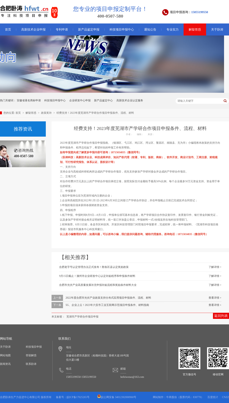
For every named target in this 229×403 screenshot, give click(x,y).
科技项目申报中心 (122, 29)
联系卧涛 (31, 364)
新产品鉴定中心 (103, 100)
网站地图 (5, 355)
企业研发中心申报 (80, 100)
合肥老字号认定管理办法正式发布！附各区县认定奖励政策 (94, 267)
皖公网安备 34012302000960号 (116, 397)
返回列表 (221, 316)
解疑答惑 (195, 29)
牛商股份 (171, 397)
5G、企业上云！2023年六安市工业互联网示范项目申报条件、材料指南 (107, 305)
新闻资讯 (5, 364)
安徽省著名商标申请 (29, 100)
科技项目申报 (34, 346)
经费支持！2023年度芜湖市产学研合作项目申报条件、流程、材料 (95, 112)
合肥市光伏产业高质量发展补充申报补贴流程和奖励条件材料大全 (98, 285)
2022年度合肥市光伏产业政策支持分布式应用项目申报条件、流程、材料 (108, 297)
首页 (18, 112)
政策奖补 (46, 112)
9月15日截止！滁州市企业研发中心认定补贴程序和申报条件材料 (97, 276)
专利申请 (62, 29)
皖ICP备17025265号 (78, 397)
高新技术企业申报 (33, 29)
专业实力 (172, 29)
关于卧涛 (217, 29)
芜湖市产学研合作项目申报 (82, 316)
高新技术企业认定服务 (129, 100)
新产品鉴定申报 (88, 29)
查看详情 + (215, 297)
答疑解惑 (31, 355)
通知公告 (150, 29)
